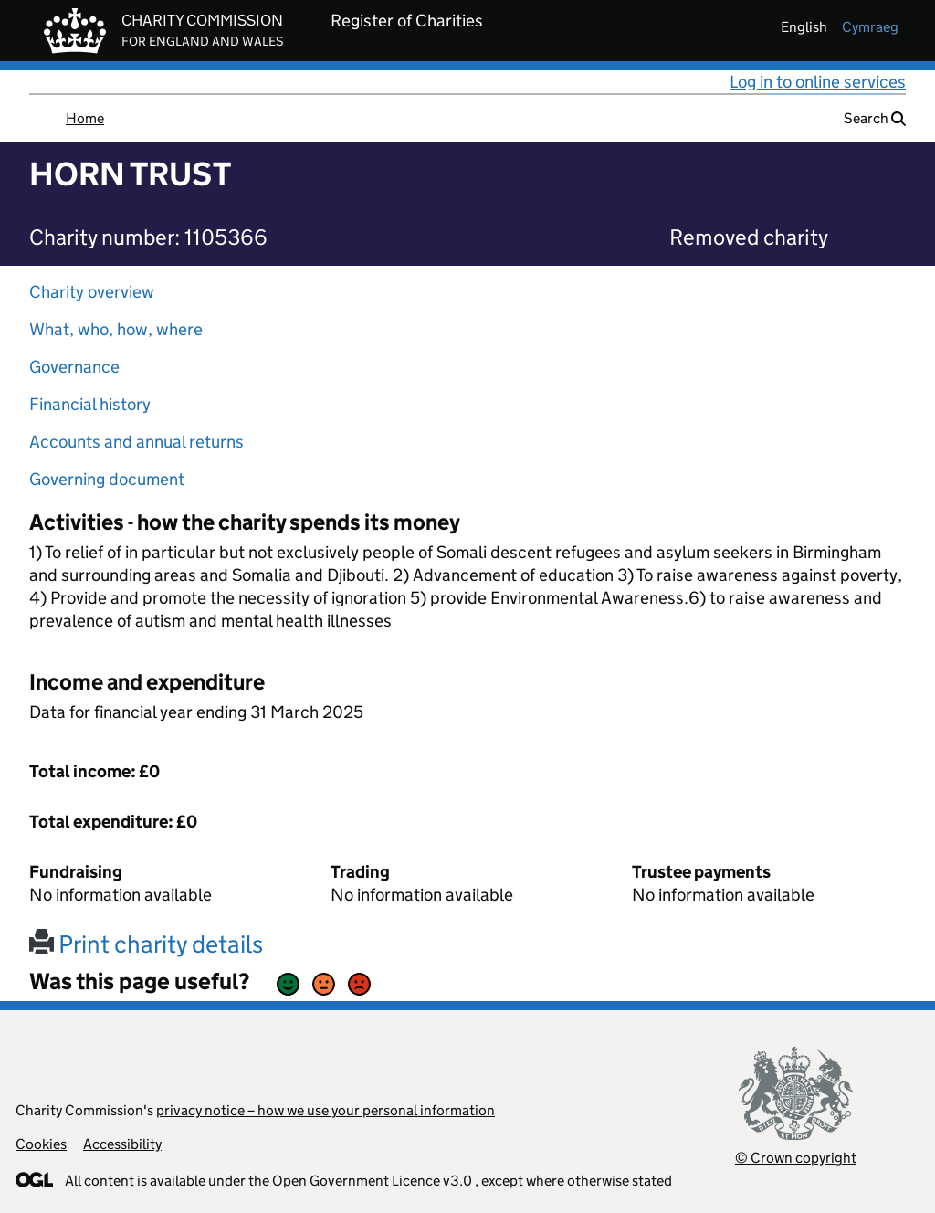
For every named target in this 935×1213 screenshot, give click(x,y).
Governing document (106, 479)
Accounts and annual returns (136, 441)
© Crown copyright (795, 1157)
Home (85, 118)
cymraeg (870, 27)
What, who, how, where (116, 329)
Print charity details (146, 944)
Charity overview (91, 291)
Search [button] (875, 118)
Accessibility (122, 1144)
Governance (74, 366)
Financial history (90, 404)
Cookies (41, 1144)
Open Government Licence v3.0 (372, 1180)
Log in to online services (818, 81)
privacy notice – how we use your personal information (325, 1110)
